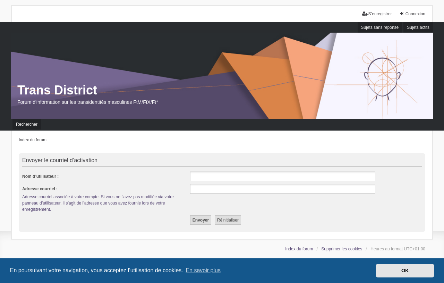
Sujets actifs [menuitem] (418, 27)
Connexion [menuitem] (412, 13)
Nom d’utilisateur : (40, 176)
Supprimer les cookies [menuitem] (341, 249)
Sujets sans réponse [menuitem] (380, 27)
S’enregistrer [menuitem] (377, 13)
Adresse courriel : (40, 188)
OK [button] (405, 270)
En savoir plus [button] (203, 270)
